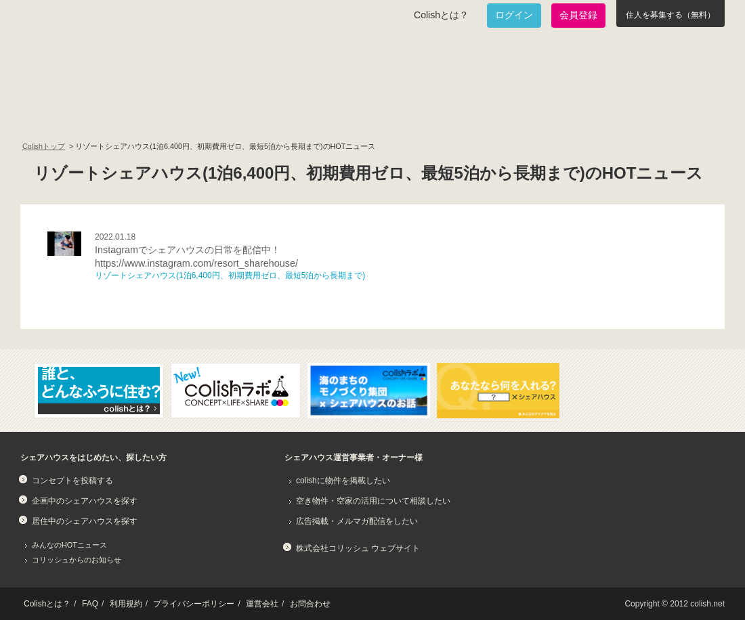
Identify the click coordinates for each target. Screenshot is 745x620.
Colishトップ (43, 146)
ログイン (514, 14)
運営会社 (262, 603)
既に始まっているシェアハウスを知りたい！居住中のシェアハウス (260, 112)
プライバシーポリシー (193, 603)
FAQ (90, 603)
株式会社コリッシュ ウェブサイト (358, 548)
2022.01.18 (115, 237)
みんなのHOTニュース (69, 545)
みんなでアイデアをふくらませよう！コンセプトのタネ (424, 112)
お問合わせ (310, 603)
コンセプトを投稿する (72, 480)
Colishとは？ (441, 14)
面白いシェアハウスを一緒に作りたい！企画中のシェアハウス (99, 112)
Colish (63, 62)
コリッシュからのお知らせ (76, 560)
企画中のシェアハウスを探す (84, 501)
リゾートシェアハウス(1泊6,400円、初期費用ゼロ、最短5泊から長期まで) (230, 275)
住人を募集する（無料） (670, 15)
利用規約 (126, 603)
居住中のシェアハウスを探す (84, 521)
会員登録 (578, 14)
